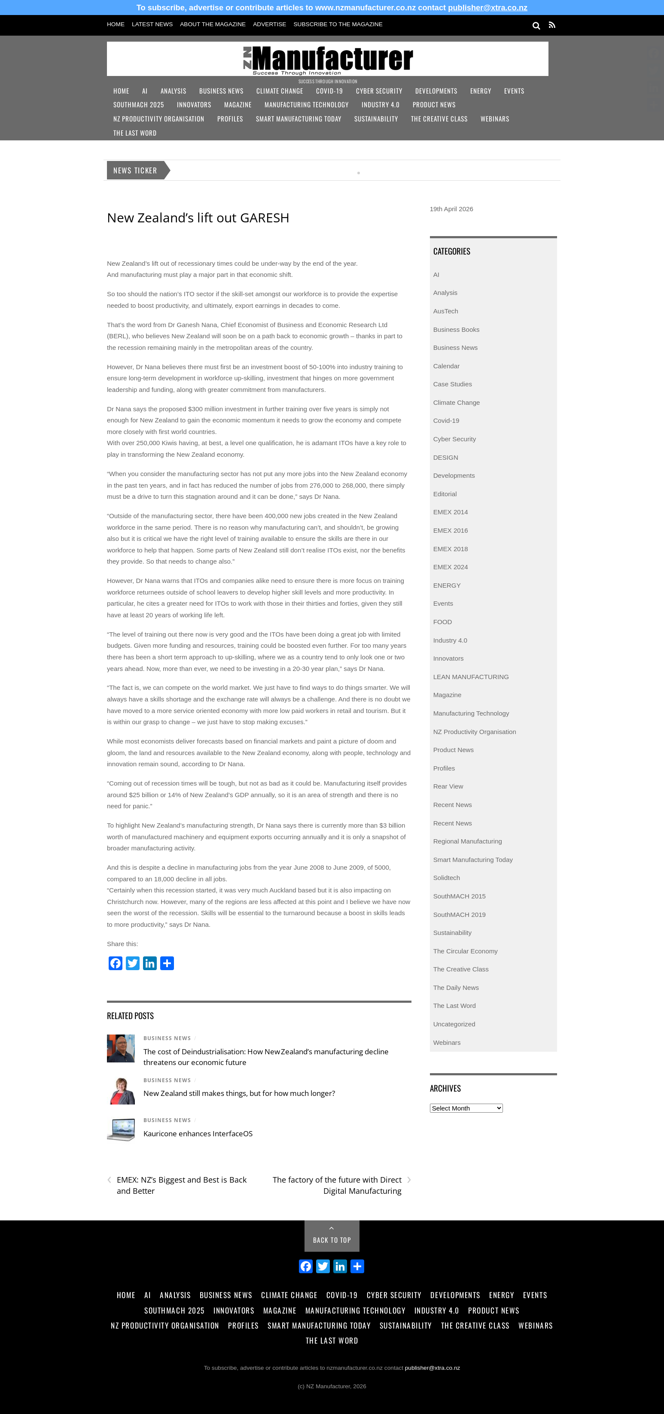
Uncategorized (454, 1024)
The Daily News (456, 987)
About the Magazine (213, 24)
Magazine (238, 104)
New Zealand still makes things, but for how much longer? (239, 1093)
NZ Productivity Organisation (158, 118)
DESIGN (445, 457)
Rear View (448, 786)
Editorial (445, 494)
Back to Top (332, 1239)
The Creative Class (439, 118)
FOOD (442, 621)
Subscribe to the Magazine (337, 24)
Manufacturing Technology (307, 104)
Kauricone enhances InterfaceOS (198, 1133)
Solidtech (446, 877)
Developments (436, 90)
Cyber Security (379, 90)
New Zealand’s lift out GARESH (198, 217)
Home (116, 24)
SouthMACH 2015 (459, 896)
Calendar (446, 366)
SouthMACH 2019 (459, 914)
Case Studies (452, 384)
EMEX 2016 (450, 530)
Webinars (495, 118)
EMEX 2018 (450, 548)
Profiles (230, 118)
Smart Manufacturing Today (298, 118)
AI (145, 90)
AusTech (445, 311)
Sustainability (376, 118)
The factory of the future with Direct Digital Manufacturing (342, 1185)
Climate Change (279, 90)
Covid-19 (329, 90)
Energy (480, 90)
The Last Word (135, 132)
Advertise (269, 24)
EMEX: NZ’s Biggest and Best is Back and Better (177, 1185)
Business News (221, 90)
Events (514, 90)
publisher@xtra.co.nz (487, 7)
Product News (434, 104)
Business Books (456, 329)
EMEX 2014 (450, 512)
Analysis (173, 90)
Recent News (452, 804)
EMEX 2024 (450, 566)
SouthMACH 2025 (138, 104)
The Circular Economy (465, 951)
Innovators (194, 104)
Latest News (152, 24)
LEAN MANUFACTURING (471, 676)
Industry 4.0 (381, 104)
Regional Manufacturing (467, 841)
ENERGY (447, 585)
